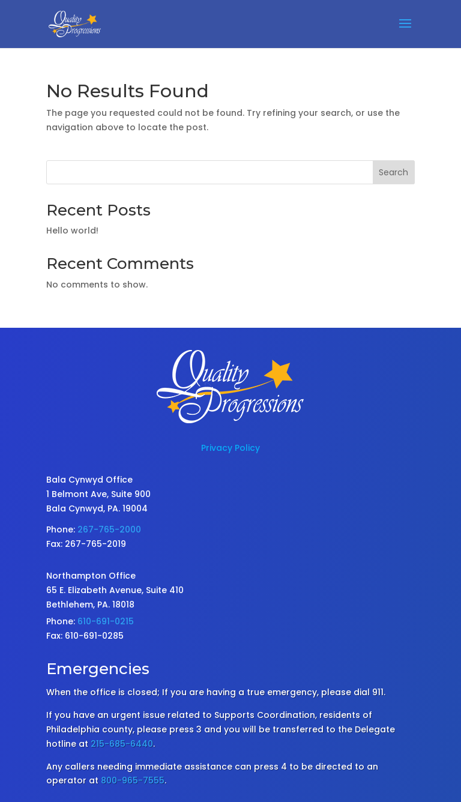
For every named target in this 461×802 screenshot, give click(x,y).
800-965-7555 (132, 780)
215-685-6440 (122, 744)
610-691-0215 (105, 621)
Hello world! (72, 231)
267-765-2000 (109, 529)
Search (393, 172)
